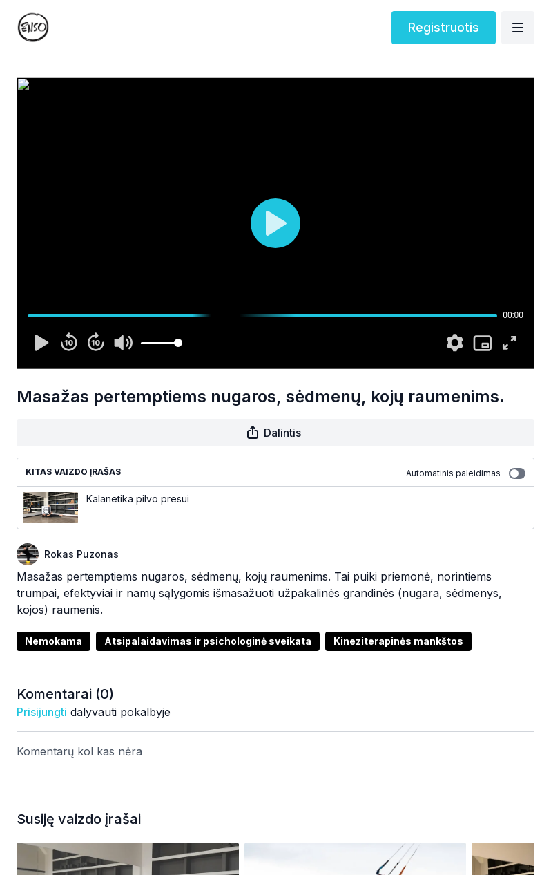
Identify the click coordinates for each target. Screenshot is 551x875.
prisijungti (42, 712)
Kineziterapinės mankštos (398, 641)
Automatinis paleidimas (465, 473)
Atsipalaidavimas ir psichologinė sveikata (207, 641)
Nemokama (53, 641)
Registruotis (443, 27)
